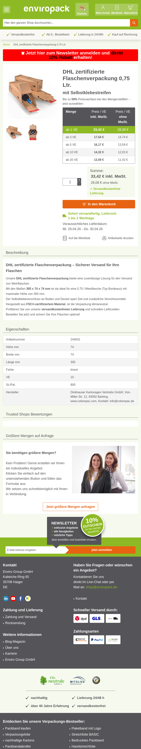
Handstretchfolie (83, 746)
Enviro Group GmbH (20, 659)
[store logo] (46, 9)
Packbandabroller (18, 746)
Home (6, 44)
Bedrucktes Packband (88, 740)
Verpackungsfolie (17, 734)
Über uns (12, 647)
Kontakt (81, 598)
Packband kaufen (18, 728)
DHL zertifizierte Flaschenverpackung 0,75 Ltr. (39, 44)
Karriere (11, 653)
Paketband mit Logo (86, 728)
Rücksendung (15, 623)
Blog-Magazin (15, 641)
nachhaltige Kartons (19, 740)
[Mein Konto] (103, 9)
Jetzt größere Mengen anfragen (70, 507)
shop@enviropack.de (101, 587)
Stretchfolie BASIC (85, 734)
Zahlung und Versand (21, 617)
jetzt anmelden (102, 549)
